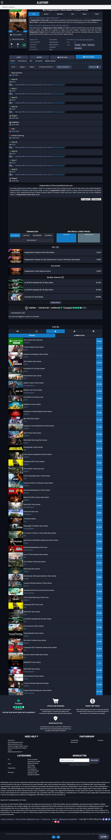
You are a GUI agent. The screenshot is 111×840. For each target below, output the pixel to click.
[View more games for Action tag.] (84, 46)
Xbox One (82, 39)
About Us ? (11, 756)
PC (75, 39)
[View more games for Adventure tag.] (91, 46)
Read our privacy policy (98, 834)
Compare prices (58, 96)
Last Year (26, 251)
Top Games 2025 (33, 787)
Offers (12, 72)
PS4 (77, 39)
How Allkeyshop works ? (15, 758)
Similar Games (50, 72)
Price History (22, 72)
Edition (32, 78)
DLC (72, 14)
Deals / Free (31, 783)
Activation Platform (46, 78)
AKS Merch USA (32, 789)
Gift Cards (31, 781)
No (58, 837)
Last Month (48, 251)
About (46, 14)
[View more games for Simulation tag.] (78, 49)
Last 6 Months (37, 251)
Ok (53, 837)
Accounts (38, 72)
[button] (75, 129)
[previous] (10, 31)
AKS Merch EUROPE (34, 791)
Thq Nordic (52, 47)
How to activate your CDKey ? (17, 764)
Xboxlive (60, 14)
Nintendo (11, 788)
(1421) (73, 324)
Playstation (11, 784)
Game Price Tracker (34, 777)
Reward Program (33, 779)
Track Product (32, 256)
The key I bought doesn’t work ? (18, 762)
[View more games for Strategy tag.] (77, 46)
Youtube (100, 756)
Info (33, 14)
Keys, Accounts (63, 78)
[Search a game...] (55, 7)
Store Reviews (32, 785)
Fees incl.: (94, 78)
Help (103, 837)
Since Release (15, 251)
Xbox (50, 49)
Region (22, 78)
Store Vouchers (32, 775)
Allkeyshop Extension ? (15, 768)
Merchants (74, 758)
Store (13, 78)
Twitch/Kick (74, 756)
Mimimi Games (53, 44)
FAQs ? (10, 766)
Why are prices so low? (15, 760)
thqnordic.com (53, 42)
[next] (25, 31)
